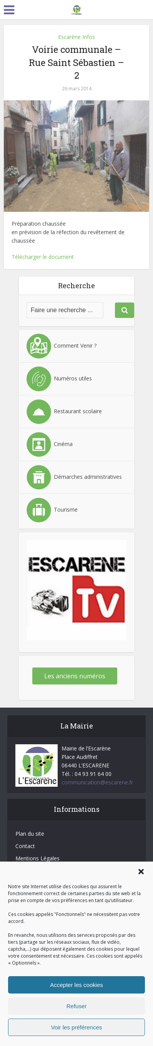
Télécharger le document (43, 256)
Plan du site (29, 833)
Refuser (77, 1006)
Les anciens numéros (74, 676)
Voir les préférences (76, 1027)
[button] (141, 871)
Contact (25, 846)
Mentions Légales (37, 858)
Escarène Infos (76, 37)
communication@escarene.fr (97, 782)
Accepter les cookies (76, 985)
